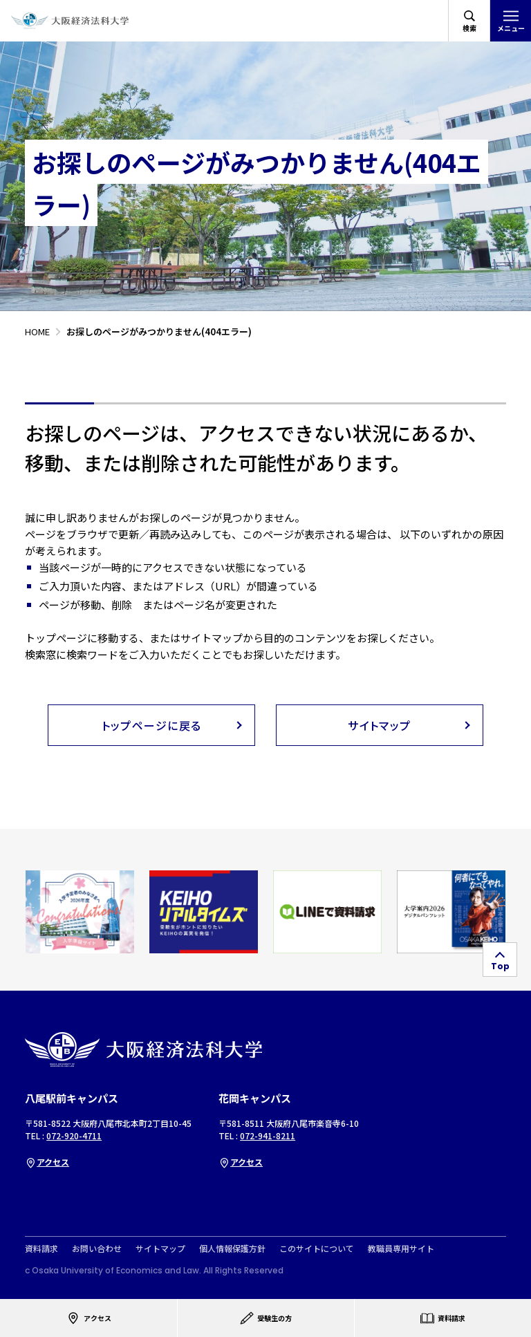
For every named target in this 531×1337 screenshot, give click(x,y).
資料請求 (41, 1248)
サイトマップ (160, 1248)
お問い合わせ (97, 1248)
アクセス (47, 1162)
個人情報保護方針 (232, 1248)
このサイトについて (316, 1248)
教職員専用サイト (401, 1248)
